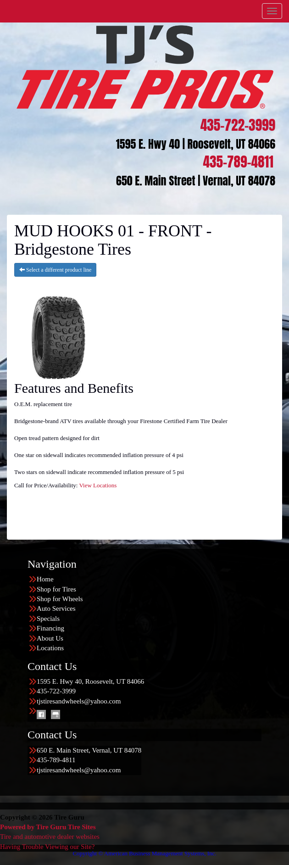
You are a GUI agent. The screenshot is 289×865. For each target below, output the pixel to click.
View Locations (98, 485)
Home (45, 579)
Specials (48, 618)
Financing (50, 628)
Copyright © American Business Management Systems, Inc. (144, 853)
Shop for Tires (56, 589)
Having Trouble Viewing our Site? (47, 846)
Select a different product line (55, 270)
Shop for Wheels (60, 599)
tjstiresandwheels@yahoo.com (79, 701)
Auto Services (56, 608)
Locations (50, 648)
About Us (50, 638)
